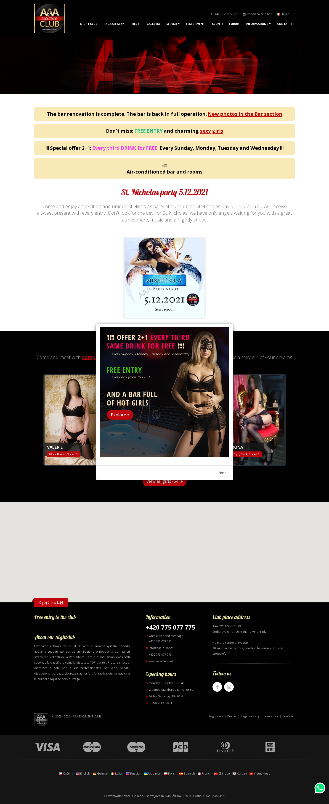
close (222, 473)
